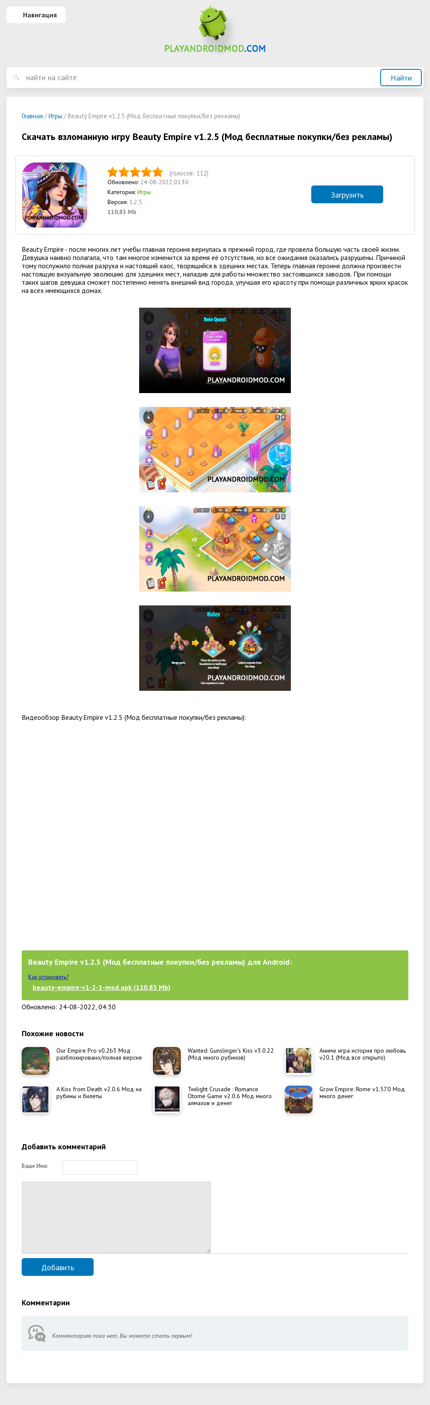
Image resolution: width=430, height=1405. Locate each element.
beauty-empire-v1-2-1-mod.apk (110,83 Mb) (101, 987)
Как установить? (48, 977)
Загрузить (347, 195)
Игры (144, 192)
